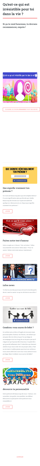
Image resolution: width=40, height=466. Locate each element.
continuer (20, 457)
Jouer (7, 211)
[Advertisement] (19, 50)
